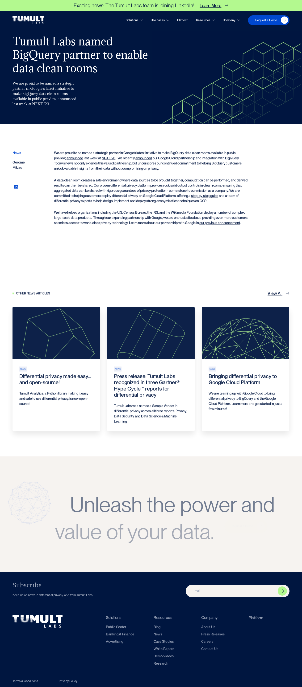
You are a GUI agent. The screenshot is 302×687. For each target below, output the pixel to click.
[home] (28, 20)
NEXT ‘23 (108, 160)
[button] (134, 20)
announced (75, 160)
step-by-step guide (204, 197)
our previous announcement (220, 225)
